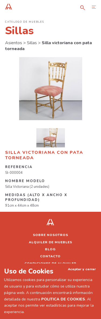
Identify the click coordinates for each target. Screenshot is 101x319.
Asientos (13, 43)
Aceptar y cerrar (82, 269)
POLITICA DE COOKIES (63, 299)
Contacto (50, 256)
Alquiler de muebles (50, 242)
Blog (50, 249)
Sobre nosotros (50, 235)
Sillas (32, 43)
